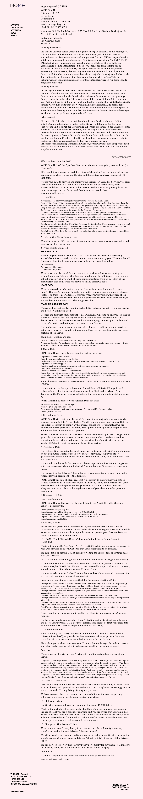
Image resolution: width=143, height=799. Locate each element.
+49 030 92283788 (19, 782)
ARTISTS (15, 25)
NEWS (13, 33)
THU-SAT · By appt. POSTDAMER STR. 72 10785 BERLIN (21, 777)
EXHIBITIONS (17, 28)
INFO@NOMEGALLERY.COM (24, 784)
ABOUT (14, 36)
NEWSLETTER (17, 792)
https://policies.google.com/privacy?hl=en (97, 677)
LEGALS (125, 790)
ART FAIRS (16, 31)
